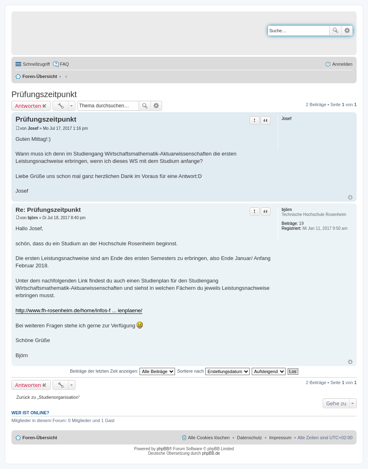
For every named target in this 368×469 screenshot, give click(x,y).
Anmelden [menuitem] (342, 64)
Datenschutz (249, 437)
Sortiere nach (213, 371)
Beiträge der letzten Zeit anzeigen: (122, 371)
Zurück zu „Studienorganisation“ (48, 397)
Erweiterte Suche (346, 31)
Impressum (280, 437)
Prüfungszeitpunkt (44, 94)
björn (287, 209)
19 (301, 223)
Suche (335, 31)
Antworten (28, 105)
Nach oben (350, 197)
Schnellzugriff (36, 64)
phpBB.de (211, 453)
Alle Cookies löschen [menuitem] (209, 437)
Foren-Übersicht (39, 76)
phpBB (163, 449)
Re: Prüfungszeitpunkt (48, 209)
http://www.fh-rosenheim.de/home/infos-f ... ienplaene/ (79, 310)
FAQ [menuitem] (64, 64)
